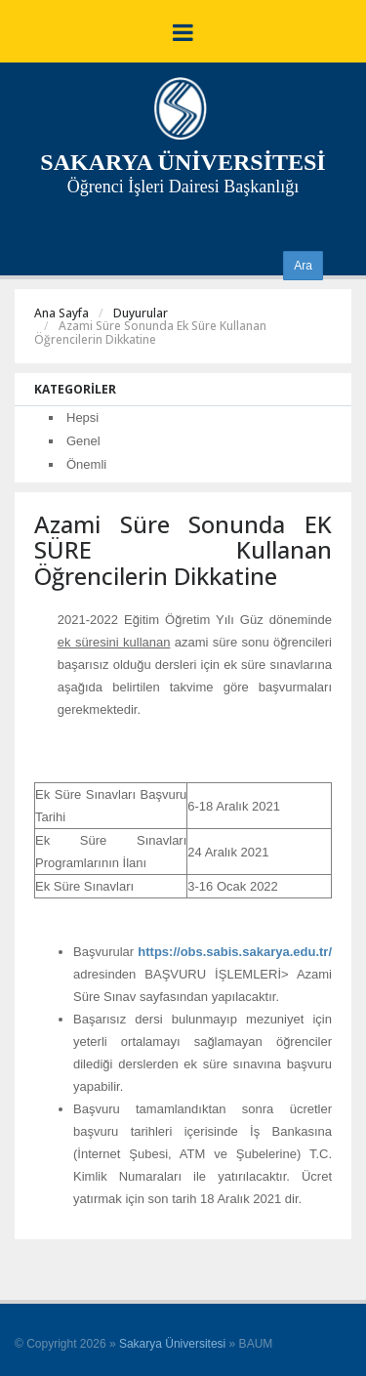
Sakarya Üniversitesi (172, 1344)
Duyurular (140, 313)
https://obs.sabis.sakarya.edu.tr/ (235, 951)
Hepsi (82, 417)
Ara (303, 265)
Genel (83, 441)
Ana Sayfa (61, 313)
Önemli (86, 464)
